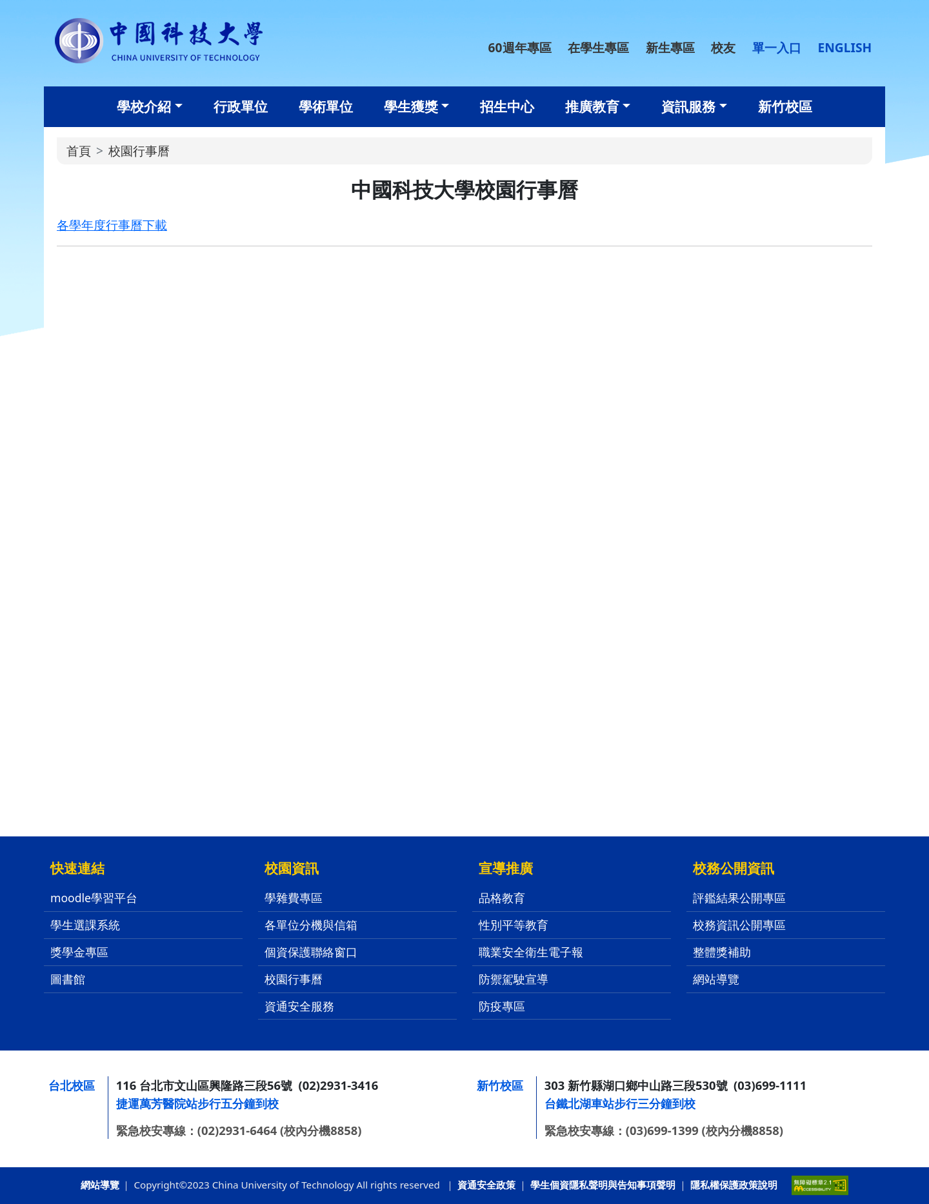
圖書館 (67, 979)
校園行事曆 (294, 979)
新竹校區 (785, 106)
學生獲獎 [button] (411, 106)
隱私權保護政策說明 (733, 1184)
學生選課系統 (85, 925)
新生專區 (670, 47)
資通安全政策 (486, 1184)
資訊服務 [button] (688, 106)
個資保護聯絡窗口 (311, 952)
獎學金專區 (79, 952)
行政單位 (241, 106)
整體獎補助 (722, 952)
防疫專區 (502, 1006)
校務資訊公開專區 (739, 925)
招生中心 (507, 106)
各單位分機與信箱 (311, 925)
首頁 (78, 150)
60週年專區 (520, 47)
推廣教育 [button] (592, 106)
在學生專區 (598, 47)
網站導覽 (716, 979)
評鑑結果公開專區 (739, 897)
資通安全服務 (299, 1006)
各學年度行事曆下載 (112, 224)
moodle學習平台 (93, 897)
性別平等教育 (513, 925)
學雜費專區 (294, 897)
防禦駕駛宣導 (513, 979)
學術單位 (326, 106)
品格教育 (502, 897)
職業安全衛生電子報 (531, 952)
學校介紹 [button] (144, 106)
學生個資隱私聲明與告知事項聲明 (602, 1184)
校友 (723, 47)
